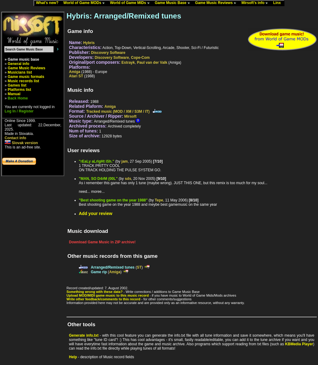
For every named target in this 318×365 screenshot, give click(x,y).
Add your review (95, 213)
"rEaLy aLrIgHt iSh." (96, 161)
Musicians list (20, 72)
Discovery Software (108, 53)
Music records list (23, 81)
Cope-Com (140, 57)
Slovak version (21, 143)
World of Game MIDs (131, 3)
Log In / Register (19, 111)
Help (73, 357)
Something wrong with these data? (94, 292)
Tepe (159, 200)
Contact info (15, 138)
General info (18, 64)
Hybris (89, 43)
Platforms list (19, 89)
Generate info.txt (84, 335)
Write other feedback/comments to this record (103, 299)
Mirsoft (130, 116)
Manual (14, 94)
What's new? (49, 3)
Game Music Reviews (217, 3)
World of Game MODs (85, 3)
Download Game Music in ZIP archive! (102, 242)
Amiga (74, 72)
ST (139, 267)
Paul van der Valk (152, 62)
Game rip (99, 272)
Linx (278, 3)
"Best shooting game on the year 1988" (113, 200)
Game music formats (26, 77)
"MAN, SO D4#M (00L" (98, 178)
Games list (17, 85)
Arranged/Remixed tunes (113, 267)
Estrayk (128, 62)
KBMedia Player (299, 344)
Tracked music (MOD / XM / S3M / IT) (118, 111)
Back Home (18, 98)
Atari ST (76, 76)
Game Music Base (174, 3)
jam (124, 161)
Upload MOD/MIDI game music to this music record (107, 295)
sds (128, 178)
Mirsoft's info (256, 3)
